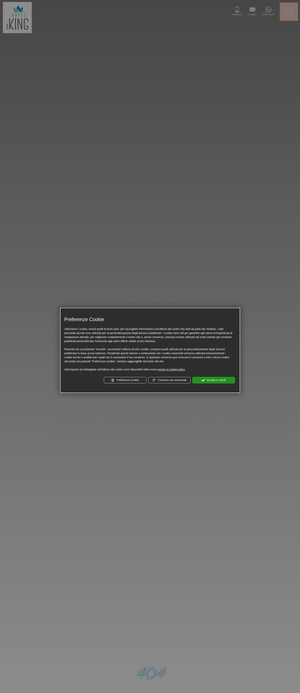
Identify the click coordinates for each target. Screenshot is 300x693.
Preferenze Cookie (125, 380)
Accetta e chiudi (214, 380)
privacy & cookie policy (171, 369)
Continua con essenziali (169, 380)
